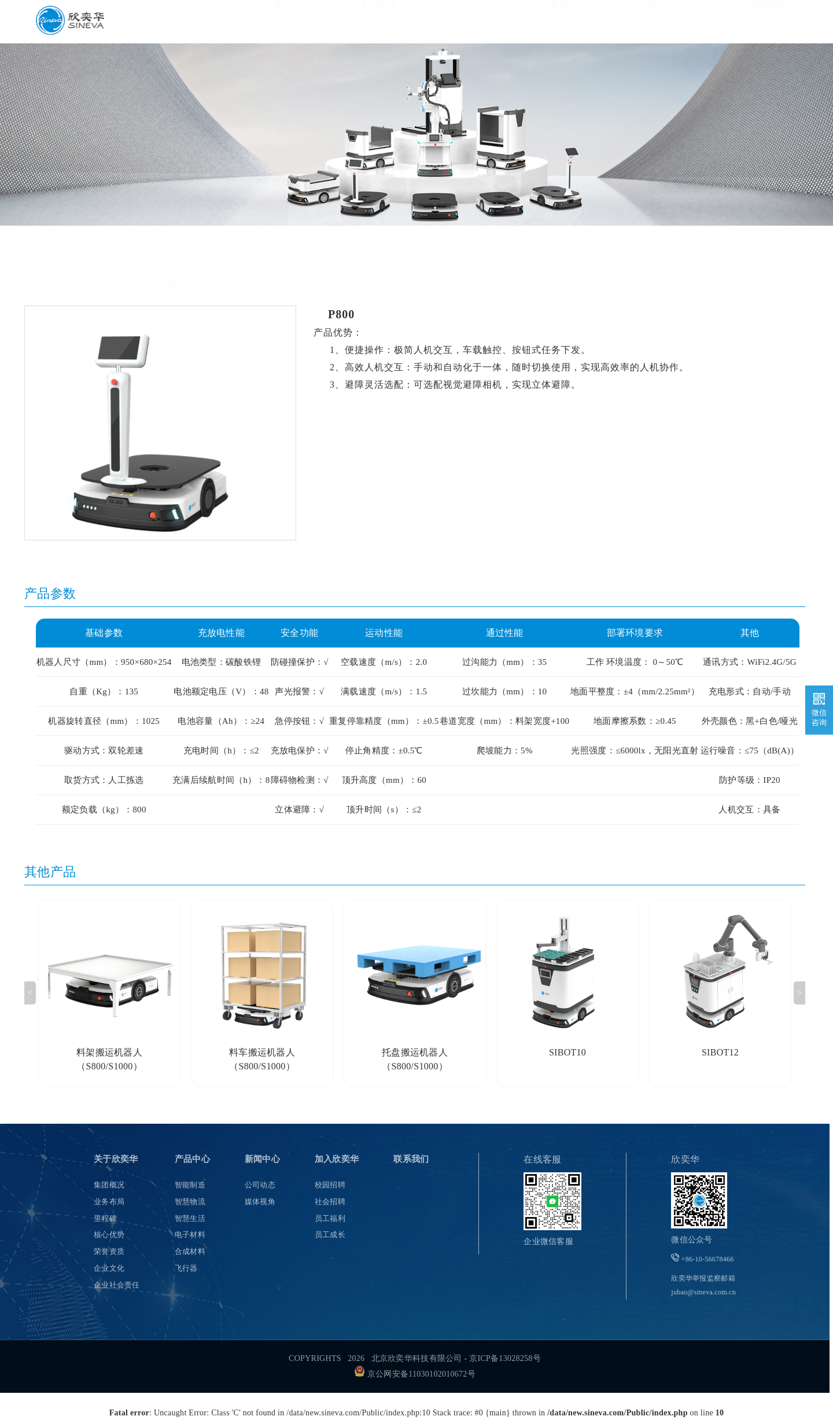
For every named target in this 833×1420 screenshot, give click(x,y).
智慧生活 (190, 1218)
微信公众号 (691, 1239)
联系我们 (769, 21)
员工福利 (330, 1218)
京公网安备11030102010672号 (415, 1374)
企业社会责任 (117, 1285)
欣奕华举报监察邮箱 (703, 1285)
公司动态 (260, 1184)
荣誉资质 (109, 1251)
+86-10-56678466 (702, 1258)
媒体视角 (260, 1201)
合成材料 (190, 1251)
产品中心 (473, 21)
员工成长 (330, 1234)
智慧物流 (177, 256)
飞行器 (186, 1268)
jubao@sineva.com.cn (703, 1292)
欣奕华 (685, 1159)
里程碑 (105, 1218)
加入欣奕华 (669, 21)
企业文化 (109, 1268)
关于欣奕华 (373, 21)
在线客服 (542, 1159)
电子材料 (190, 1234)
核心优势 (109, 1234)
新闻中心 (569, 21)
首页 (282, 21)
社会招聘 (330, 1201)
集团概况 (109, 1184)
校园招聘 (330, 1184)
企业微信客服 (548, 1241)
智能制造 (190, 1184)
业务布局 (109, 1201)
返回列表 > (769, 256)
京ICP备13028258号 (505, 1358)
